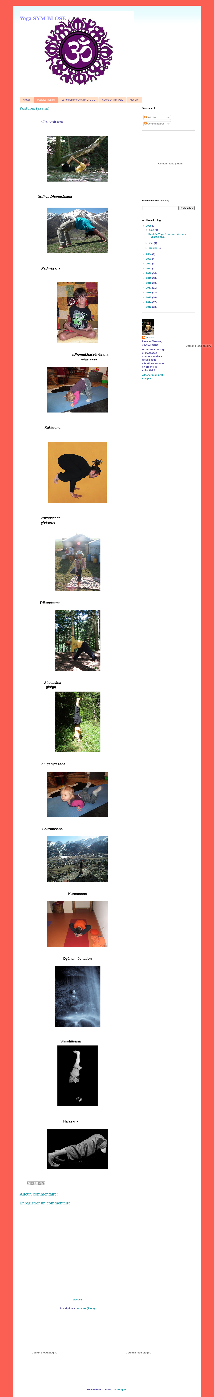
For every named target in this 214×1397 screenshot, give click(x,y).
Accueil (26, 99)
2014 (149, 302)
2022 (149, 263)
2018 (149, 283)
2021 (149, 268)
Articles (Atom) (86, 1308)
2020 (149, 273)
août (152, 229)
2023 (149, 258)
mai (151, 243)
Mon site (134, 99)
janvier (153, 248)
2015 (149, 297)
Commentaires (154, 123)
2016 (149, 292)
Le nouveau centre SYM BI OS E (78, 99)
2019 (149, 278)
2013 (149, 306)
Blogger (121, 1389)
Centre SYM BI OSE (112, 99)
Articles (150, 117)
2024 (149, 254)
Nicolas (150, 337)
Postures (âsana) (46, 99)
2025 (149, 225)
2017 (149, 287)
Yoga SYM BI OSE (43, 18)
